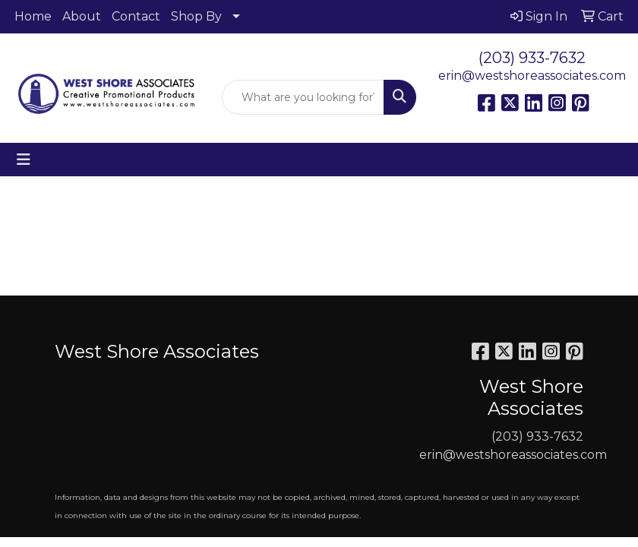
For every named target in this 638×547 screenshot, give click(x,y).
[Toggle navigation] (23, 159)
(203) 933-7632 (532, 58)
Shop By (196, 16)
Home (33, 16)
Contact (136, 16)
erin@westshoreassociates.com (532, 75)
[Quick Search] (303, 97)
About (81, 16)
